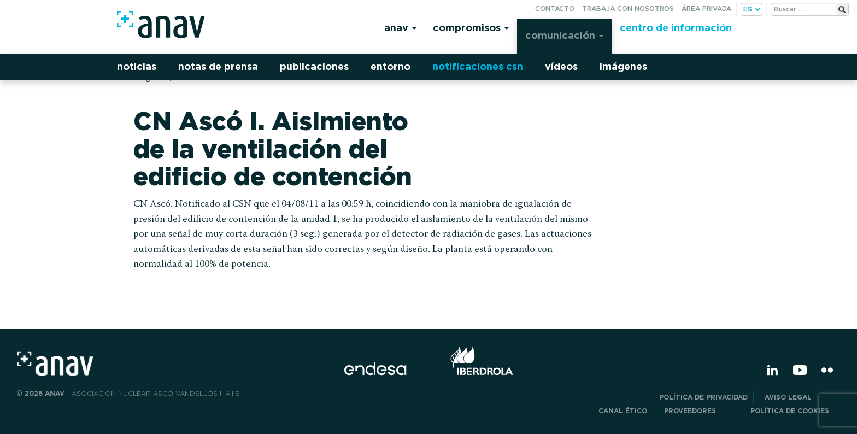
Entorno (390, 66)
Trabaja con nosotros (628, 8)
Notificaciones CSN (477, 66)
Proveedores (698, 410)
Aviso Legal (797, 397)
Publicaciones (314, 66)
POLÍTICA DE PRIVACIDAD (703, 397)
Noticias (136, 66)
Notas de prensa (218, 66)
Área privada (706, 8)
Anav (400, 27)
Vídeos (561, 66)
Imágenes (623, 66)
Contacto (554, 8)
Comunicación (564, 35)
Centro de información (676, 27)
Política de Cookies (789, 410)
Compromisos (471, 27)
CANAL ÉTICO (622, 410)
